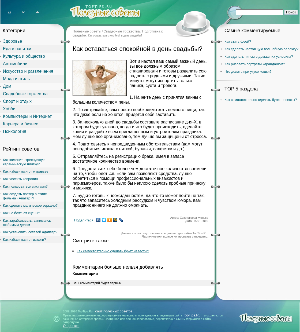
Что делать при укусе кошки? (247, 72)
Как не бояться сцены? (21, 213)
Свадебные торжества (121, 31)
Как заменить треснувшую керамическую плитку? (24, 162)
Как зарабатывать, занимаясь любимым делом (27, 222)
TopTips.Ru (192, 315)
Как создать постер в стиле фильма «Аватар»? (25, 196)
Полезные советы (87, 31)
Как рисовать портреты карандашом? (254, 64)
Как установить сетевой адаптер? (30, 232)
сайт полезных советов (113, 311)
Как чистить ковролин (20, 179)
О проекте (71, 326)
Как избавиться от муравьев (25, 171)
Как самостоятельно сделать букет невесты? (113, 251)
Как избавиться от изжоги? (24, 240)
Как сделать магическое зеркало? (30, 205)
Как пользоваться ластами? (25, 186)
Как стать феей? (237, 41)
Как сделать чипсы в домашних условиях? (258, 56)
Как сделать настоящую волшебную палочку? (261, 49)
